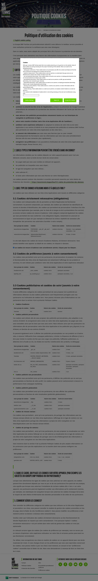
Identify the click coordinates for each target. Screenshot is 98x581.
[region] (49, 81)
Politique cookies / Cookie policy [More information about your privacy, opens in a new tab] (31, 95)
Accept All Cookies (70, 100)
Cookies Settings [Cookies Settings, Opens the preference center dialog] (29, 100)
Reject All (56, 100)
